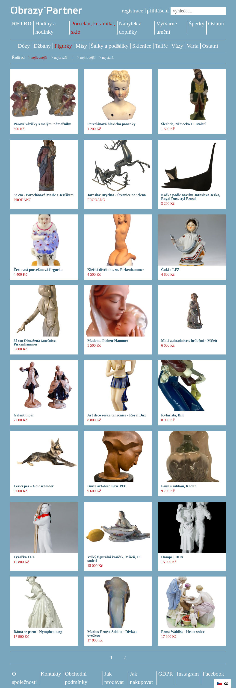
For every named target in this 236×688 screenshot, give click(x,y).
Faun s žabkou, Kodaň (179, 486)
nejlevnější (39, 57)
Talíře (161, 46)
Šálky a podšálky (110, 46)
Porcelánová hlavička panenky (111, 124)
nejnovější (87, 57)
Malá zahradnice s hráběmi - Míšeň (189, 341)
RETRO (22, 23)
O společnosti (24, 678)
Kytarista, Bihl (172, 415)
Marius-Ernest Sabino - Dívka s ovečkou (112, 633)
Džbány (42, 46)
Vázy (177, 46)
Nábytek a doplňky (130, 27)
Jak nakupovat (141, 678)
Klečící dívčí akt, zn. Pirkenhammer (115, 270)
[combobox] (222, 683)
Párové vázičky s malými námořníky (42, 124)
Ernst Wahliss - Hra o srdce (183, 632)
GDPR (165, 674)
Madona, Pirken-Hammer (107, 341)
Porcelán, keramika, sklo (93, 27)
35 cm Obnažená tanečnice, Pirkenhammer (35, 342)
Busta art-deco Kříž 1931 (107, 486)
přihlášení (158, 11)
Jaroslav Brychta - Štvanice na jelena (116, 195)
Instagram (188, 674)
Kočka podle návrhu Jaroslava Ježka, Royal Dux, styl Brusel (190, 197)
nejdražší (60, 57)
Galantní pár (24, 415)
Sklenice (141, 46)
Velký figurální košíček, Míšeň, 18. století (114, 559)
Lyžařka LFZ (24, 557)
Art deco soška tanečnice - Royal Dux (116, 415)
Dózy (24, 46)
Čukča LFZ (170, 270)
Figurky (63, 46)
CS (222, 683)
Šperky (196, 23)
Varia (192, 46)
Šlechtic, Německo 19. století (183, 124)
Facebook (213, 674)
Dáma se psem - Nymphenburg (38, 632)
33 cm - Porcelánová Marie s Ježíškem (44, 195)
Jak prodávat (114, 678)
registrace (132, 11)
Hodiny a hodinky (45, 27)
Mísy (81, 46)
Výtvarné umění (166, 27)
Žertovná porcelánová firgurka (38, 270)
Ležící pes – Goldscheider (34, 486)
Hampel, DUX (172, 557)
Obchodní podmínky (76, 678)
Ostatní (216, 23)
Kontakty (51, 674)
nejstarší (108, 57)
